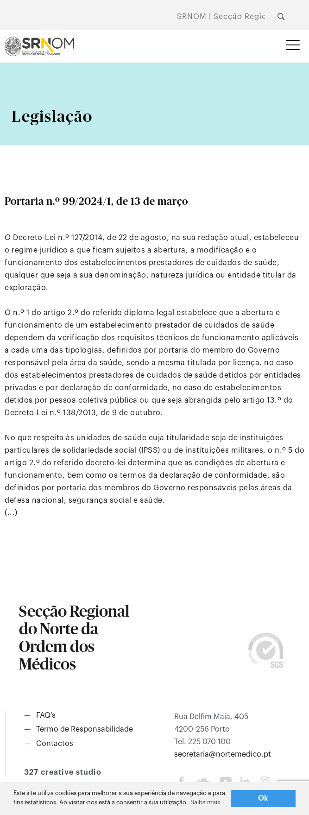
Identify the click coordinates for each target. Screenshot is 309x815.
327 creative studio (62, 772)
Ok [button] (263, 798)
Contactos (54, 743)
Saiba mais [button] (205, 802)
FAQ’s (46, 715)
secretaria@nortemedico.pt (222, 754)
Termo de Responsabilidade (84, 729)
